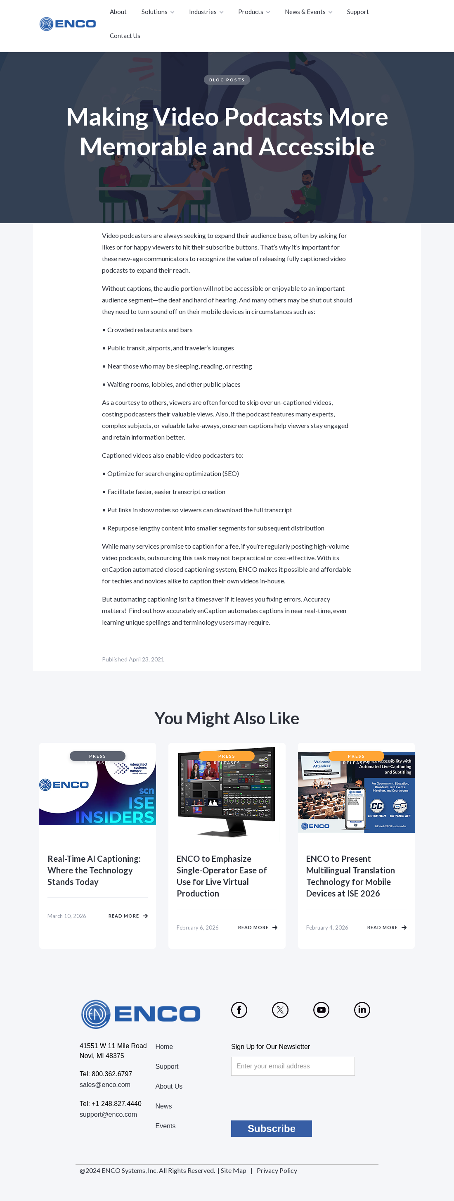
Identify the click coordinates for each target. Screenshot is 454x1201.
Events (166, 1126)
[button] (158, 12)
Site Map (233, 1170)
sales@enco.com (105, 1084)
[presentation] (294, 1098)
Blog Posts (227, 79)
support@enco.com (108, 1114)
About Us (169, 1086)
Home (164, 1046)
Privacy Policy (277, 1170)
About (118, 11)
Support (358, 11)
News (164, 1106)
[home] (68, 24)
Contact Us (125, 35)
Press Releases (98, 757)
